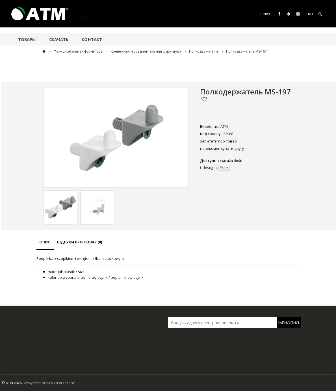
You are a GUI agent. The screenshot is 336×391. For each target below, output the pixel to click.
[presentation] (208, 340)
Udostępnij (209, 167)
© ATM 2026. (12, 382)
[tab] (45, 244)
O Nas (265, 13)
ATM (224, 126)
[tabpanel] (169, 268)
